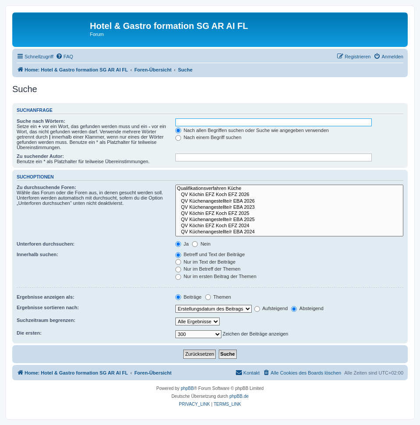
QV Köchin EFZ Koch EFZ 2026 (289, 195)
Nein (201, 243)
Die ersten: (29, 333)
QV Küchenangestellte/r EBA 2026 (289, 201)
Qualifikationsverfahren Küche (289, 189)
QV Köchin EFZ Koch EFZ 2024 (289, 226)
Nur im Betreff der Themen (208, 268)
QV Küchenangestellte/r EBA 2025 (289, 220)
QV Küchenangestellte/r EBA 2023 (289, 207)
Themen (218, 297)
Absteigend (307, 308)
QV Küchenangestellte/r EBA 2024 (289, 232)
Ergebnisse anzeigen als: (45, 297)
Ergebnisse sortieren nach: (48, 307)
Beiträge (188, 297)
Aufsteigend (271, 308)
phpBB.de (239, 396)
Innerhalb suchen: (37, 254)
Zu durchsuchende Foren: (46, 187)
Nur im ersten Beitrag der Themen (215, 276)
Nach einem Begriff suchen (208, 137)
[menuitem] (64, 56)
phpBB (187, 388)
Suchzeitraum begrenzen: (46, 320)
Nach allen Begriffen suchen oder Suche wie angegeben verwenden (252, 130)
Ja (182, 243)
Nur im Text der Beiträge (205, 261)
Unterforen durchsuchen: (46, 243)
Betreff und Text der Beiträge (210, 254)
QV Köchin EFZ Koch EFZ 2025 (289, 214)
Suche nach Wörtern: (41, 121)
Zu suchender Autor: (40, 156)
